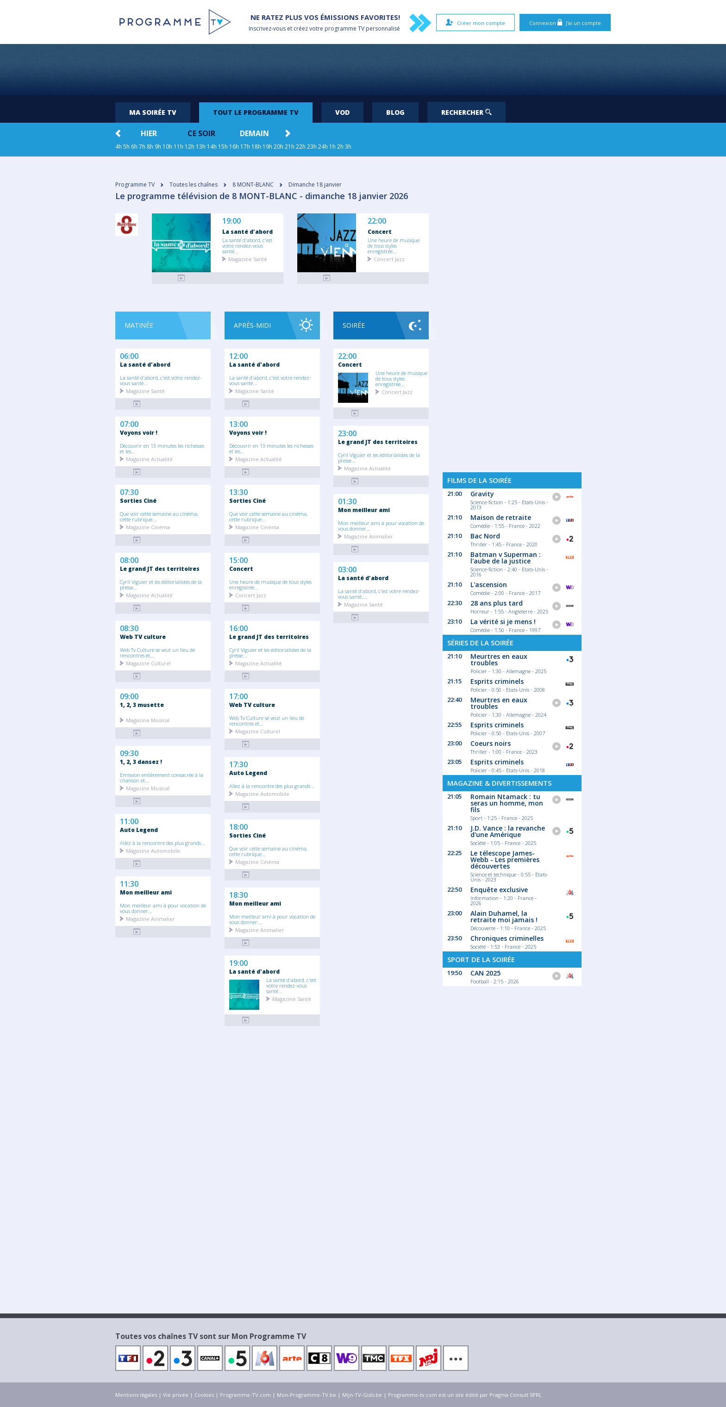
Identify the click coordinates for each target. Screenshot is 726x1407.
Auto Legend (139, 829)
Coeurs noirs (490, 743)
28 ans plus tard (496, 603)
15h (223, 146)
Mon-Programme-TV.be (306, 1394)
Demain (254, 133)
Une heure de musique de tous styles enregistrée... (393, 245)
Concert (380, 231)
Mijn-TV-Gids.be (362, 1394)
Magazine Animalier (150, 918)
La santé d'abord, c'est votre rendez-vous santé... (247, 245)
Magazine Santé (247, 259)
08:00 (129, 559)
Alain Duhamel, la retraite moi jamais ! (504, 916)
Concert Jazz (389, 259)
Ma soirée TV (152, 112)
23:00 (347, 432)
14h (212, 146)
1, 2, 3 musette (142, 704)
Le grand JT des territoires (160, 568)
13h (201, 146)
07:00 (129, 423)
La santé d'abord (247, 231)
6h (134, 146)
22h (301, 146)
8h (150, 146)
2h (340, 146)
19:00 (231, 221)
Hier (149, 133)
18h (256, 146)
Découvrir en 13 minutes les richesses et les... (162, 448)
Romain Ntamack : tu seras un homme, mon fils (506, 803)
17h (245, 146)
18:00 (238, 826)
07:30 (129, 491)
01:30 (347, 500)
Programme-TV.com (245, 1394)
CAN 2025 (485, 973)
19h (267, 146)
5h (126, 146)
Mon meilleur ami (146, 892)
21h (289, 146)
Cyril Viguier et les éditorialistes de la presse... (161, 584)
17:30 (238, 763)
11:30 (129, 883)
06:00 (129, 355)
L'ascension (488, 584)
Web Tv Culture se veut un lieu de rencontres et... (157, 652)
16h (234, 146)
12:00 (238, 355)
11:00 (129, 820)
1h (332, 146)
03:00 (347, 568)
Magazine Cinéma (148, 527)
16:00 (238, 627)
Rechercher (466, 112)
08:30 (129, 627)
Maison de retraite (500, 517)
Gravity (482, 493)
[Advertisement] (363, 69)
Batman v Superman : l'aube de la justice (505, 557)
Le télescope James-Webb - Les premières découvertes (504, 859)
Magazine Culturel (148, 663)
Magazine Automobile (153, 850)
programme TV (344, 28)
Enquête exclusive (499, 889)
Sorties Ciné (138, 500)
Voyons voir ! (138, 432)
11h (178, 146)
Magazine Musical (147, 720)
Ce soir (201, 133)
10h (167, 146)
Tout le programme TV (256, 112)
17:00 (238, 695)
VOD (342, 112)
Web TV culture (143, 636)
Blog (395, 112)
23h (312, 146)
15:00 (238, 559)
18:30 (238, 894)
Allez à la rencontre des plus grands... (162, 842)
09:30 (129, 752)
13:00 (238, 423)
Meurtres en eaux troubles (498, 659)
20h (278, 146)
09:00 (129, 695)
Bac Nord (485, 536)
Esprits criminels (497, 681)
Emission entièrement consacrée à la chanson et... (161, 777)
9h (158, 146)
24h (323, 146)
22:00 (377, 221)
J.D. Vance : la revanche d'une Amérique (507, 831)
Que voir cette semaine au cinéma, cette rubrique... (159, 516)
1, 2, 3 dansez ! (141, 761)
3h (348, 146)
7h (142, 146)
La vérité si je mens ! (503, 621)
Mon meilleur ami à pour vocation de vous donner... (163, 908)
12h (189, 146)
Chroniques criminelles (507, 938)
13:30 (238, 491)
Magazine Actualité (149, 459)
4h (118, 146)
